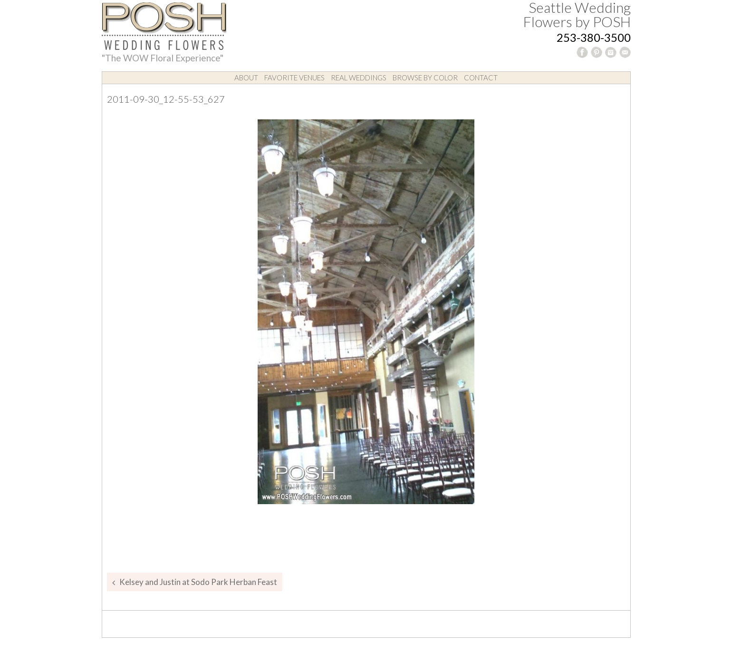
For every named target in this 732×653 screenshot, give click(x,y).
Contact (481, 77)
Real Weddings (358, 77)
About (246, 77)
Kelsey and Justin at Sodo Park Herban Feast (198, 582)
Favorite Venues (294, 77)
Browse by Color (425, 77)
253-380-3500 (594, 37)
